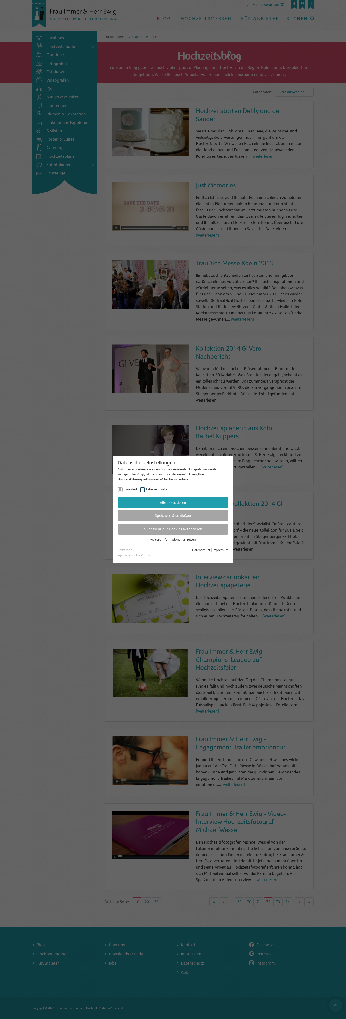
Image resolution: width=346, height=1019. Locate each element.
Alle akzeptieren (173, 502)
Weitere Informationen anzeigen (173, 539)
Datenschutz (201, 550)
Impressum (220, 550)
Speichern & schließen (173, 515)
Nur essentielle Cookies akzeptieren (173, 529)
